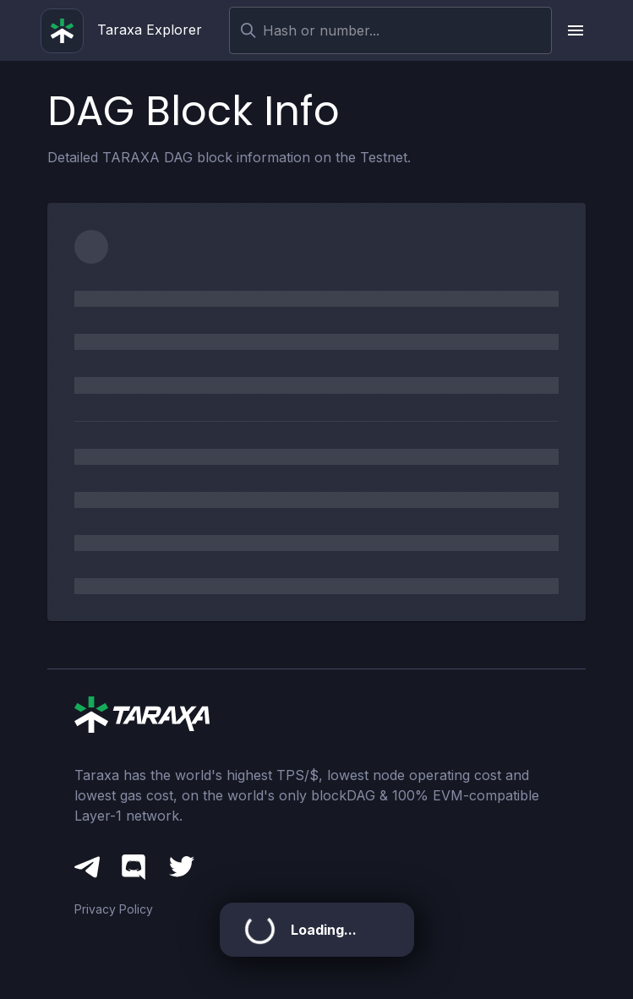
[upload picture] (575, 30)
